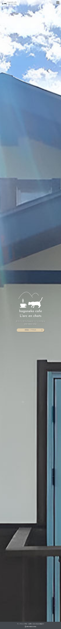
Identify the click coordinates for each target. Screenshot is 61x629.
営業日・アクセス (30, 330)
